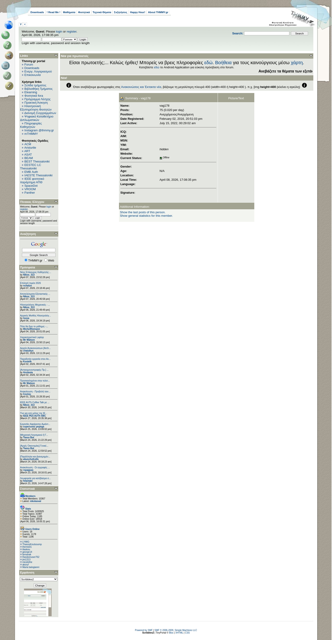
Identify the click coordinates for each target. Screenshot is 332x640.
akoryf (25, 564)
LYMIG (25, 542)
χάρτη (297, 62)
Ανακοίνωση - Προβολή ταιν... (35, 391)
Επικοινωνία (32, 75)
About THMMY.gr (158, 12)
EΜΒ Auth (31, 172)
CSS (187, 632)
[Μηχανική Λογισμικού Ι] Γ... (34, 435)
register (72, 31)
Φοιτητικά (84, 12)
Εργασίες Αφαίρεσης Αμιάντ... (35, 424)
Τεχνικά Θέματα (102, 12)
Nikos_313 (28, 274)
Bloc (171, 632)
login (59, 31)
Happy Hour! (137, 12)
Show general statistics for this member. (146, 215)
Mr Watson (29, 340)
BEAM (28, 158)
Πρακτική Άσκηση (36, 102)
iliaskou (26, 549)
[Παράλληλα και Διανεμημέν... (35, 456)
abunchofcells (31, 459)
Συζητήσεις (120, 12)
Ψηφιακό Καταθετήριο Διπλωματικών (36, 118)
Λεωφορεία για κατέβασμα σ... (35, 478)
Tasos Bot (28, 437)
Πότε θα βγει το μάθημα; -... (34, 326)
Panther (29, 192)
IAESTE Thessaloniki (38, 175)
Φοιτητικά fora (33, 95)
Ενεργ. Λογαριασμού (38, 71)
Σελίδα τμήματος (35, 85)
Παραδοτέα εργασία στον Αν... (35, 359)
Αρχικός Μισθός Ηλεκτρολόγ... (35, 315)
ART (27, 151)
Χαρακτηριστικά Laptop (32, 337)
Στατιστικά (27, 488)
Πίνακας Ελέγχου (32, 202)
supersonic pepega (33, 426)
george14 (27, 552)
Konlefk (27, 361)
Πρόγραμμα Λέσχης (37, 99)
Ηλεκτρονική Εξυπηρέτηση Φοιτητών (36, 107)
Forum (28, 64)
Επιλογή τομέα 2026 (30, 283)
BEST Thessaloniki (37, 161)
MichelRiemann (31, 329)
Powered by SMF (144, 630)
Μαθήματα (69, 12)
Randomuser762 (30, 557)
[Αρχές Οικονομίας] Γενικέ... (34, 446)
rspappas (28, 470)
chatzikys (28, 350)
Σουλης (27, 394)
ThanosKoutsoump (32, 544)
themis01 (27, 547)
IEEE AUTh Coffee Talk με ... (34, 402)
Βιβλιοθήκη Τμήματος (38, 88)
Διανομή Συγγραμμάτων (40, 113)
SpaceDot (31, 185)
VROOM (30, 189)
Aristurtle (30, 147)
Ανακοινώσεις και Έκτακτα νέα (141, 87)
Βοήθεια (223, 62)
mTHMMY (31, 133)
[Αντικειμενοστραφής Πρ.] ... (34, 370)
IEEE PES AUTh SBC (34, 416)
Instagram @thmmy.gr (39, 130)
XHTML (179, 632)
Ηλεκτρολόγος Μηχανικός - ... (35, 304)
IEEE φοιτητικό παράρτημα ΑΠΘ (32, 180)
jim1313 (26, 559)
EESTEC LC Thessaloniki (30, 166)
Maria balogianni (30, 567)
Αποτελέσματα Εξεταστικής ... (35, 294)
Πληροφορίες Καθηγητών (31, 125)
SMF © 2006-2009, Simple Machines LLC (175, 630)
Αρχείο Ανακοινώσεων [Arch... (35, 348)
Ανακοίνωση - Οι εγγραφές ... (35, 467)
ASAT (28, 154)
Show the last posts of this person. (143, 212)
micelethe (27, 562)
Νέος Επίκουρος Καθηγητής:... (35, 272)
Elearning (30, 92)
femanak (26, 554)
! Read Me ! (53, 12)
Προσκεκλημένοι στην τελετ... (35, 380)
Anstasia (28, 372)
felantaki (28, 481)
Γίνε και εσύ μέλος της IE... (33, 413)
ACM (27, 144)
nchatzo (27, 285)
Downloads (37, 12)
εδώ (208, 62)
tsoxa (26, 318)
